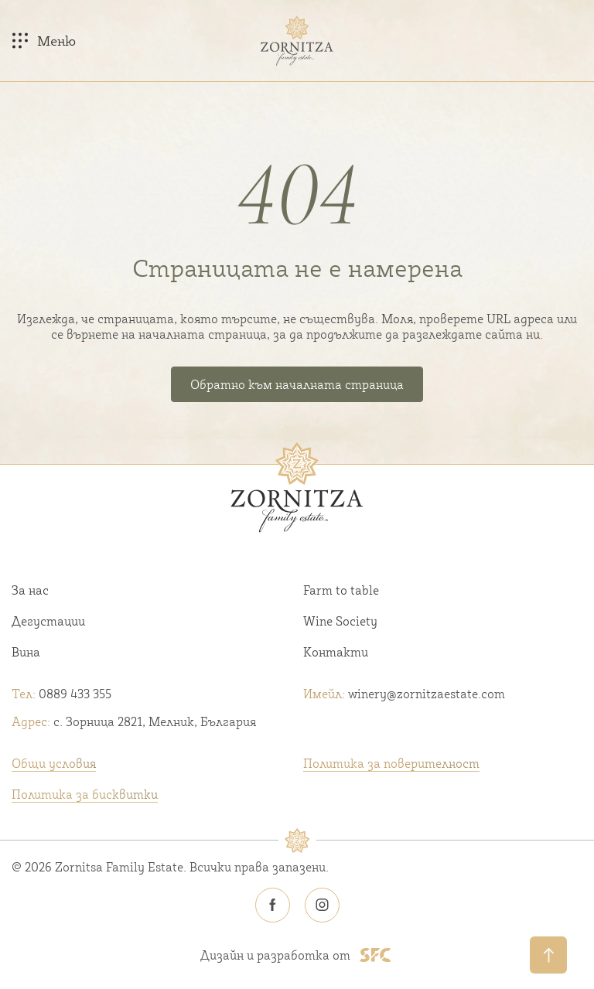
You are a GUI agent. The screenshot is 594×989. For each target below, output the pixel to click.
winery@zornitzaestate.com (404, 693)
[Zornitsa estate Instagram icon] (321, 905)
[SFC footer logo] (375, 955)
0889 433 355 (61, 693)
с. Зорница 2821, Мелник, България (134, 721)
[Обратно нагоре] (548, 955)
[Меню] (44, 40)
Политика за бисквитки (85, 794)
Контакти (335, 652)
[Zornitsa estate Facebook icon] (272, 905)
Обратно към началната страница (297, 384)
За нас (30, 590)
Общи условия (54, 763)
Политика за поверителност (391, 763)
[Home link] (297, 40)
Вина (26, 652)
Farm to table (341, 590)
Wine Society (340, 621)
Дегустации (48, 621)
